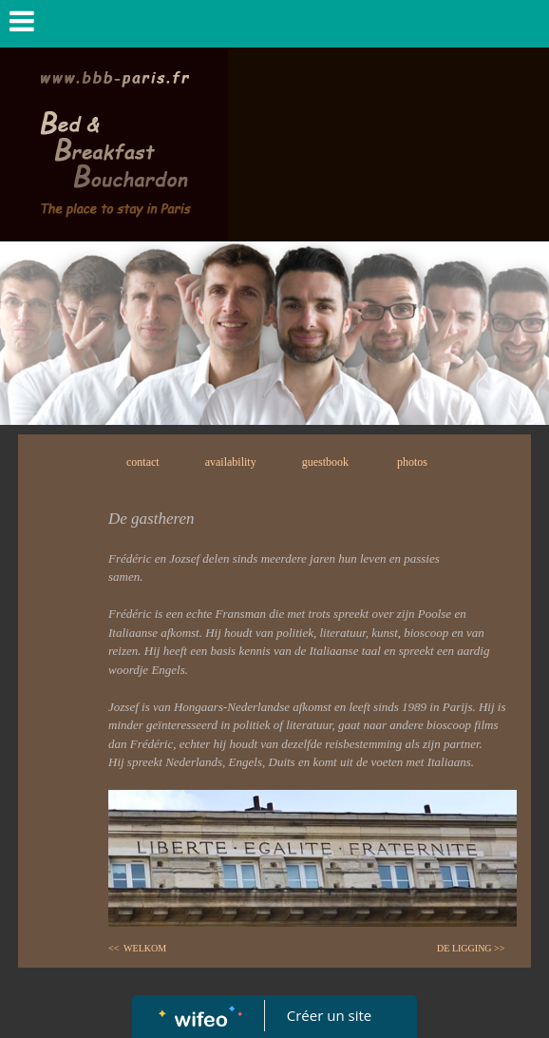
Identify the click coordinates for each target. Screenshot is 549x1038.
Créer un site (329, 1015)
